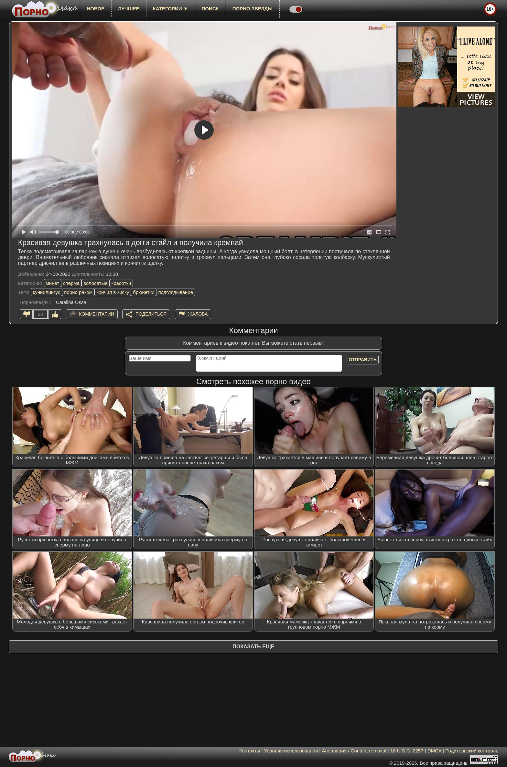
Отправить (363, 359)
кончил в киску (112, 292)
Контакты (249, 750)
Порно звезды (252, 8)
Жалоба (198, 314)
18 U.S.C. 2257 (407, 750)
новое (95, 8)
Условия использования (291, 750)
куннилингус (46, 292)
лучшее (128, 8)
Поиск (210, 8)
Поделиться (151, 314)
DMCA (434, 750)
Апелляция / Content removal (354, 750)
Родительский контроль (471, 750)
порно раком (78, 292)
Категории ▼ (170, 8)
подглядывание (175, 292)
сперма (71, 283)
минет (52, 283)
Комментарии (96, 314)
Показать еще (253, 646)
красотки (121, 283)
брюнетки (143, 292)
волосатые (95, 283)
